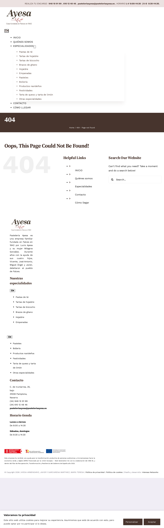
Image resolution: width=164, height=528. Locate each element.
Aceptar (152, 522)
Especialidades (83, 186)
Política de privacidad (95, 472)
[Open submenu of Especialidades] (35, 46)
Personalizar (132, 522)
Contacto (80, 194)
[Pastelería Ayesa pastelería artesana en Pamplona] (19, 11)
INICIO (78, 170)
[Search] (112, 179)
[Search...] (135, 179)
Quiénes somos (84, 178)
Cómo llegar (82, 202)
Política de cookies (114, 472)
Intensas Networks (150, 472)
